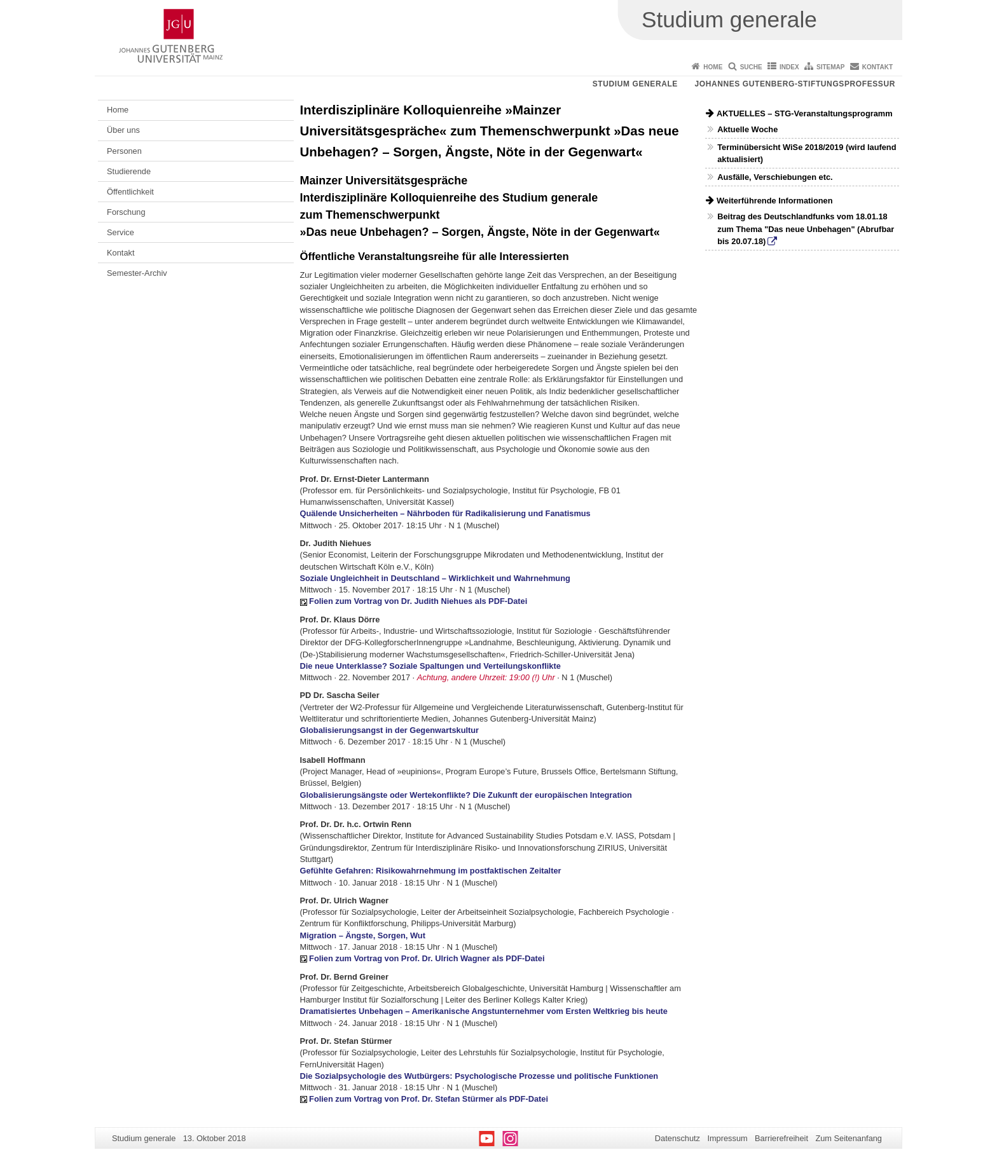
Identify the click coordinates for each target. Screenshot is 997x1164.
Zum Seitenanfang (848, 1138)
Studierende (129, 171)
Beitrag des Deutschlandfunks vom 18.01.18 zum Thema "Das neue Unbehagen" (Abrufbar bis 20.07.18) (805, 228)
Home (712, 67)
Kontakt (877, 67)
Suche (751, 67)
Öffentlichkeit (130, 191)
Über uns (123, 130)
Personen (124, 151)
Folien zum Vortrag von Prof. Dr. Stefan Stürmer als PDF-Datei (428, 1099)
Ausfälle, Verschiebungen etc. (774, 177)
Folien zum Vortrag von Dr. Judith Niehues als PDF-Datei (418, 601)
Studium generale (635, 83)
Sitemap (830, 67)
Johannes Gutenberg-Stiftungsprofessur (794, 83)
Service (120, 232)
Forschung (126, 212)
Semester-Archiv (137, 273)
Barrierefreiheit (781, 1138)
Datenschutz (677, 1138)
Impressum (727, 1138)
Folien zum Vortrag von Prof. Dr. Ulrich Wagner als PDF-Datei (426, 958)
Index (789, 67)
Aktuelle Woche (747, 129)
